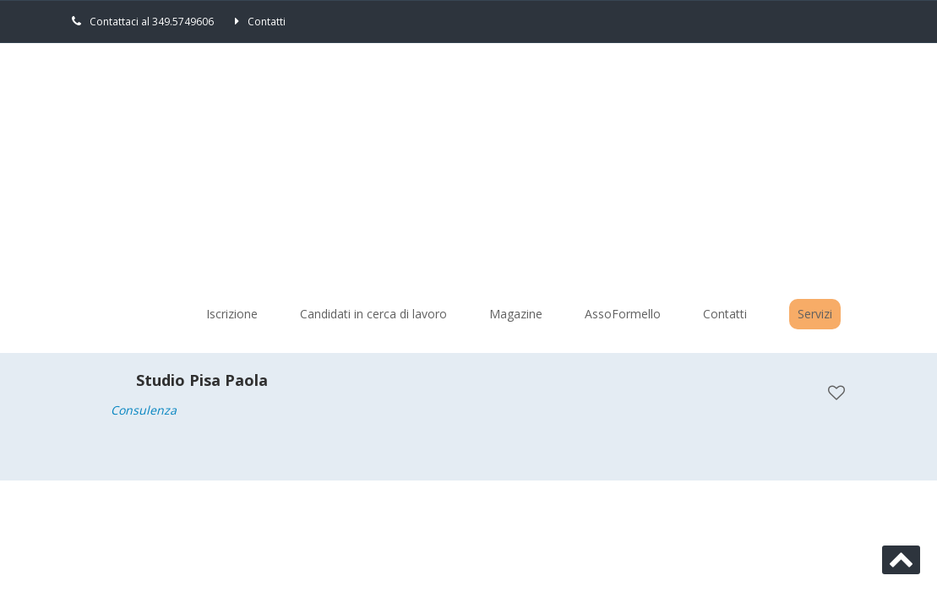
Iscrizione (232, 314)
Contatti (267, 21)
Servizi (815, 314)
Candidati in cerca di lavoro (373, 314)
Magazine (515, 314)
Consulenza (144, 410)
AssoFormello (623, 314)
